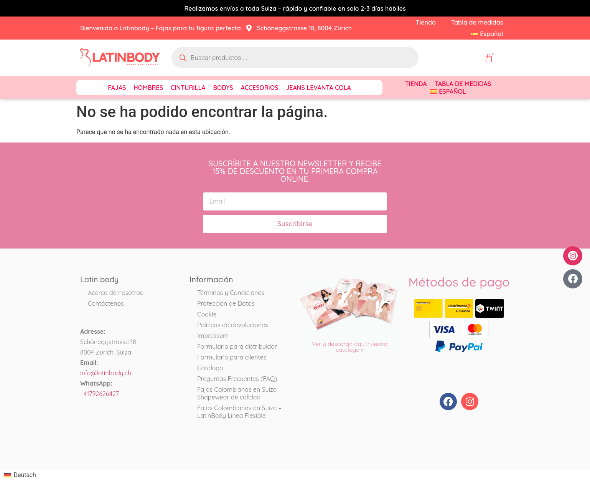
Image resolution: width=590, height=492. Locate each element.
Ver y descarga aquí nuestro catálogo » (349, 346)
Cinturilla (188, 87)
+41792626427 (99, 394)
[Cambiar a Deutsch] (20, 475)
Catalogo (210, 368)
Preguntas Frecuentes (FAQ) (237, 379)
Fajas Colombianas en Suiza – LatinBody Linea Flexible (239, 411)
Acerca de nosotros (115, 293)
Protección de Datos (226, 303)
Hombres (148, 87)
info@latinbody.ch (105, 373)
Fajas (117, 87)
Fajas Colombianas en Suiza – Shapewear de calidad (239, 393)
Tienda (426, 22)
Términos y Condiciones (230, 293)
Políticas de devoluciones (232, 325)
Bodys (223, 87)
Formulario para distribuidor (237, 346)
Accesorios (260, 87)
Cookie (207, 314)
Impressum (213, 336)
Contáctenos (106, 303)
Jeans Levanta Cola (318, 87)
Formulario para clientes (231, 357)
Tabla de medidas (477, 22)
